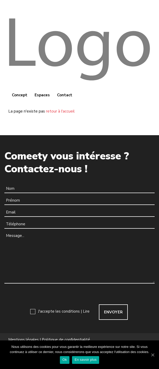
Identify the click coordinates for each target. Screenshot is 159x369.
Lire (86, 311)
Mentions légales (23, 339)
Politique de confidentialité (66, 339)
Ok (64, 360)
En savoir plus (86, 360)
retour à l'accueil (60, 111)
